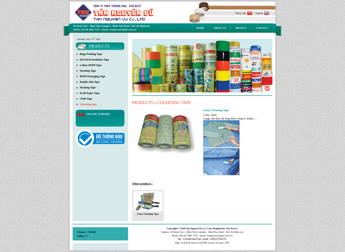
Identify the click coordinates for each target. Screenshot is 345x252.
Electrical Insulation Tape (92, 59)
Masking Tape (86, 87)
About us (220, 28)
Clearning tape (86, 104)
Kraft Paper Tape (88, 93)
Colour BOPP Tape (89, 65)
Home (200, 28)
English (262, 13)
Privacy (240, 28)
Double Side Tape (88, 81)
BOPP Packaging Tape (90, 76)
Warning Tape (86, 70)
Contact (262, 28)
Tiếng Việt (243, 13)
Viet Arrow (231, 228)
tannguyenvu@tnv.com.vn (220, 235)
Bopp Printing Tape (89, 54)
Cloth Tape (84, 98)
